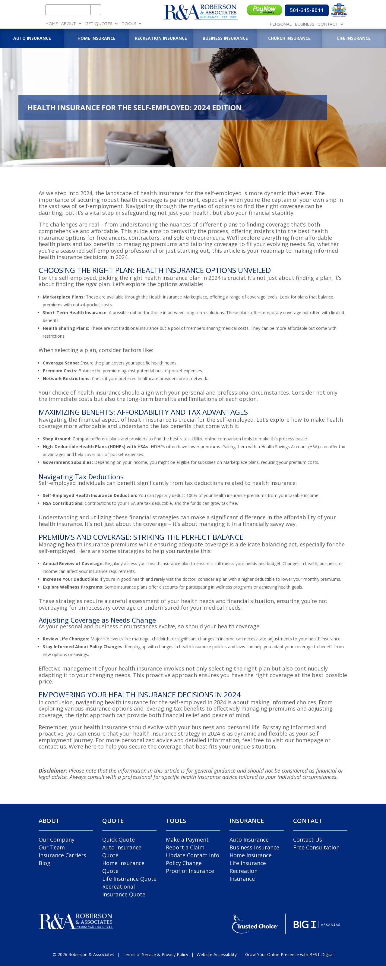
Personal (281, 24)
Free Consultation (316, 847)
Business (304, 24)
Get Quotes (98, 23)
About (68, 23)
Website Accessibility (217, 954)
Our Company (56, 839)
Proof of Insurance (190, 870)
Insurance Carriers (62, 855)
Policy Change (184, 863)
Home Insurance (250, 855)
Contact (328, 24)
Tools (129, 23)
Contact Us (307, 839)
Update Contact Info (192, 855)
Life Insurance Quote (129, 878)
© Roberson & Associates (83, 954)
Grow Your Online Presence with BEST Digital (289, 954)
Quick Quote (118, 839)
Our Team (52, 847)
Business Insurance (254, 847)
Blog (44, 863)
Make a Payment (187, 839)
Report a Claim (185, 847)
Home (52, 23)
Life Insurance (247, 863)
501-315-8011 (307, 10)
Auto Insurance (249, 839)
